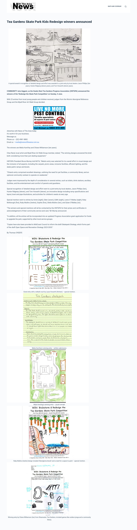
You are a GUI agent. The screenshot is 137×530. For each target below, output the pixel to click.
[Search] (125, 6)
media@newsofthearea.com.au (27, 142)
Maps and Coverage (114, 6)
